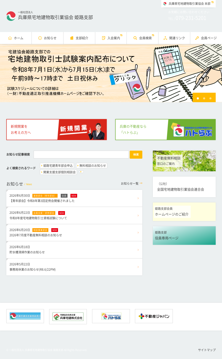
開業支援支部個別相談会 (59, 172)
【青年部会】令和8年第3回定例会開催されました (74, 197)
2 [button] (204, 98)
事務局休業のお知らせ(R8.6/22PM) (74, 266)
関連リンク (177, 38)
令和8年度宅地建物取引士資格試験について (74, 214)
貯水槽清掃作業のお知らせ (74, 249)
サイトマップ (207, 349)
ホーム (18, 38)
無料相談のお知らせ (92, 165)
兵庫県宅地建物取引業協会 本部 (189, 3)
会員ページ (209, 38)
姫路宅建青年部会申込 (58, 165)
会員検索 (145, 38)
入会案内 (113, 38)
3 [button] (210, 98)
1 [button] (198, 98)
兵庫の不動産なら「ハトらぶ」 (133, 129)
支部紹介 (82, 38)
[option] (111, 73)
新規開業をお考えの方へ (21, 129)
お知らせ (50, 38)
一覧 (130, 183)
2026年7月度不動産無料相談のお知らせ (74, 232)
